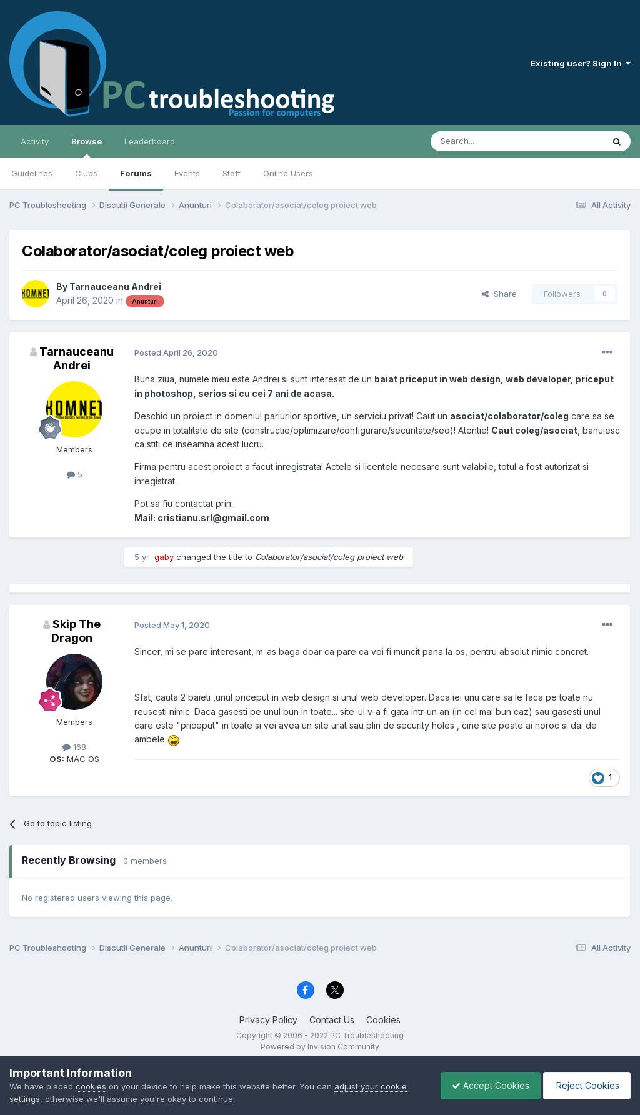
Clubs (86, 173)
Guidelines (31, 173)
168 (74, 747)
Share (499, 294)
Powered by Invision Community (320, 1046)
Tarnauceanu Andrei (115, 286)
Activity (35, 141)
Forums (136, 173)
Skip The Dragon (76, 631)
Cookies (383, 1019)
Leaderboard (149, 141)
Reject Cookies (585, 1085)
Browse (86, 147)
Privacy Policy (268, 1019)
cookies (91, 1086)
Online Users (288, 173)
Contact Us (331, 1019)
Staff (231, 173)
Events (187, 173)
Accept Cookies (484, 1085)
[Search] (485, 141)
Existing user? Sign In (581, 63)
